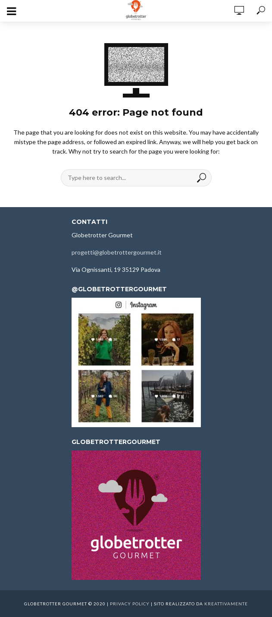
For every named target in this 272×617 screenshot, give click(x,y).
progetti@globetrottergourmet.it (117, 252)
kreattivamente (226, 603)
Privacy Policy (130, 603)
